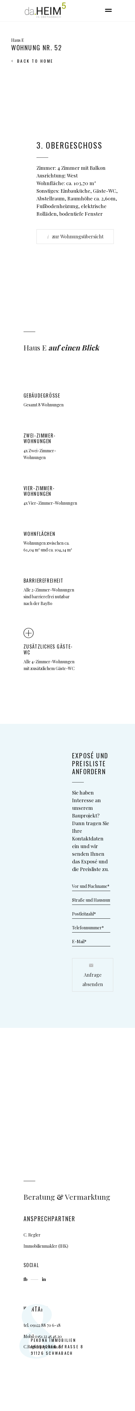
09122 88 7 (39, 1325)
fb (26, 1279)
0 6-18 (55, 1325)
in (44, 1279)
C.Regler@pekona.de (43, 1346)
